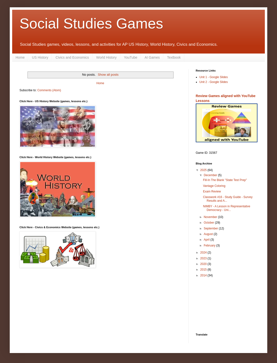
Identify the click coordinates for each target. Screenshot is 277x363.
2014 (204, 275)
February (210, 245)
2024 (204, 252)
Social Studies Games (91, 23)
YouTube (130, 57)
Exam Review (212, 191)
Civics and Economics (72, 57)
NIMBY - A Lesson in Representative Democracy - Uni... (226, 208)
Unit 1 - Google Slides (213, 77)
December (211, 175)
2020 (204, 264)
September (211, 228)
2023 (204, 258)
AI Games (152, 57)
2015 (204, 269)
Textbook (174, 57)
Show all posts (108, 74)
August (209, 234)
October (209, 222)
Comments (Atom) (49, 90)
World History (106, 57)
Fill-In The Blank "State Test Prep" (225, 180)
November (211, 217)
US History (40, 57)
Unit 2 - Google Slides (213, 82)
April (207, 239)
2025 (204, 170)
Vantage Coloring (214, 186)
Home (20, 57)
